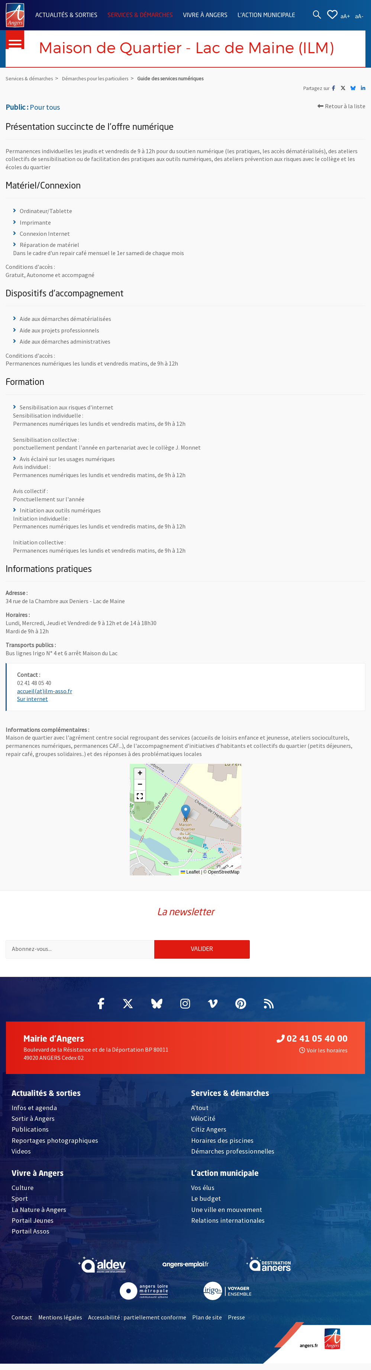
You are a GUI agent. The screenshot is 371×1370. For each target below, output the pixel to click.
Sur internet (32, 699)
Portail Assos (30, 1237)
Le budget (206, 1204)
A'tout (200, 1113)
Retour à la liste (341, 106)
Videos (21, 1157)
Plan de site (207, 1323)
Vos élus (202, 1193)
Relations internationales (228, 1226)
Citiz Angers (208, 1135)
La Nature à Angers (39, 1215)
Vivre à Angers (205, 16)
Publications (30, 1135)
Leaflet (190, 872)
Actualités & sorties (66, 16)
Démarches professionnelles (232, 1157)
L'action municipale (266, 16)
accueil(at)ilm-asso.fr (44, 691)
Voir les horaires (323, 1056)
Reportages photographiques (55, 1146)
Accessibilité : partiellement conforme (137, 1323)
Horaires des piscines (222, 1146)
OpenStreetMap (223, 872)
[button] (185, 812)
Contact (22, 1323)
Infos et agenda (34, 1113)
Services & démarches (140, 16)
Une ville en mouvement (226, 1215)
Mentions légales (60, 1323)
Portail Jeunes (33, 1226)
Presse (236, 1323)
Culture (22, 1193)
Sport (20, 1204)
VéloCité (203, 1124)
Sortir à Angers (33, 1124)
